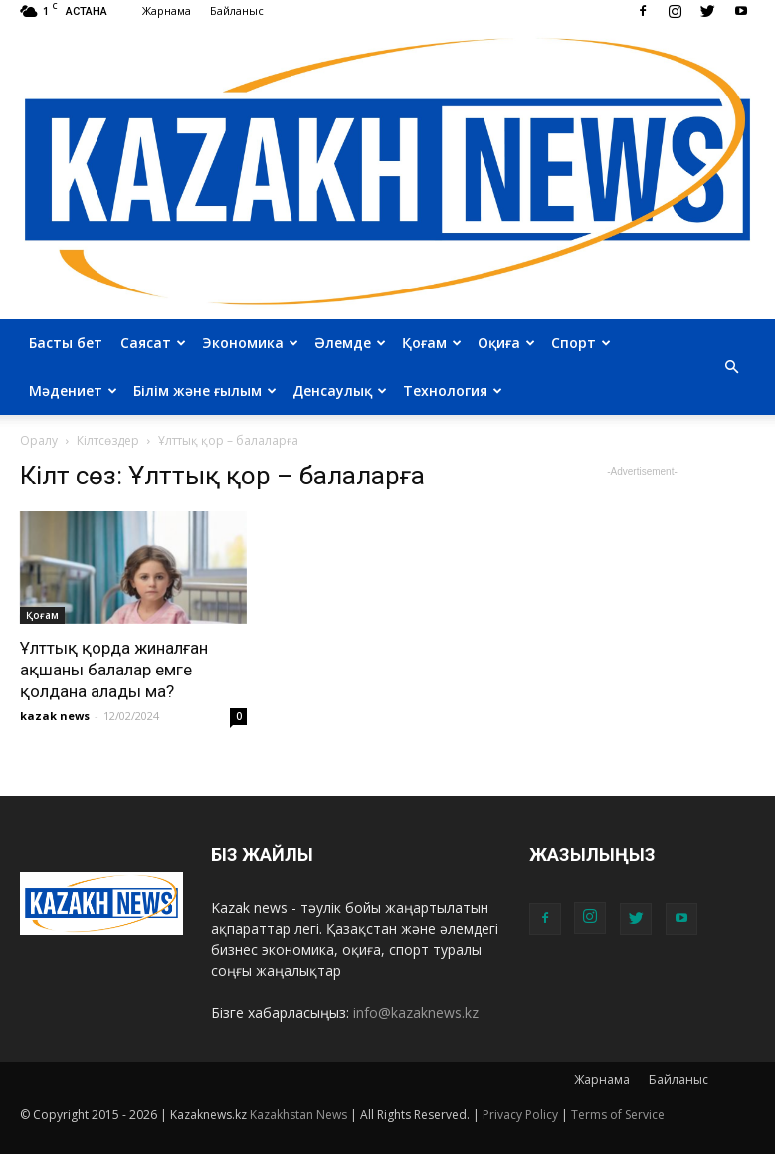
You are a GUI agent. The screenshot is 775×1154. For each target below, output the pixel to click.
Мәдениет (73, 390)
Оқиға (506, 342)
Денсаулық (339, 390)
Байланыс (237, 10)
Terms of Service (618, 1114)
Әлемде (350, 342)
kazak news (55, 715)
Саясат (153, 342)
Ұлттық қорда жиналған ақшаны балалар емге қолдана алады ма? (114, 669)
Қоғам (432, 342)
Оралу (39, 440)
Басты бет (65, 342)
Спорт (581, 342)
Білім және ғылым (205, 390)
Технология (452, 390)
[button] (732, 367)
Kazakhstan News (298, 1114)
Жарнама (166, 10)
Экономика (250, 342)
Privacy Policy (520, 1114)
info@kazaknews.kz (416, 1012)
